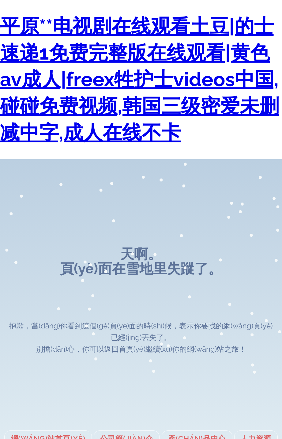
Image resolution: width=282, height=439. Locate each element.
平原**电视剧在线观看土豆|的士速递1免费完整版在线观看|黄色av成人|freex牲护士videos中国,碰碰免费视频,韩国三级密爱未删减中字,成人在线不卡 (139, 79)
